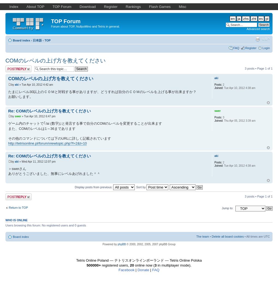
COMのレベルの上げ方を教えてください (55, 61)
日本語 (37, 40)
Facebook (127, 270)
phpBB (122, 244)
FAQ (236, 48)
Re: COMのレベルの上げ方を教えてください (49, 111)
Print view (258, 39)
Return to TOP (18, 207)
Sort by (152, 187)
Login (266, 48)
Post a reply (18, 68)
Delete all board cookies (228, 236)
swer (18, 116)
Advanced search (258, 29)
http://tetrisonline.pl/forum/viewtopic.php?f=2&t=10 (47, 143)
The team (202, 236)
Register (250, 48)
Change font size (266, 39)
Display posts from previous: (105, 187)
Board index (21, 40)
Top (268, 102)
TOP (47, 40)
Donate (143, 270)
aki (17, 84)
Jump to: (227, 208)
